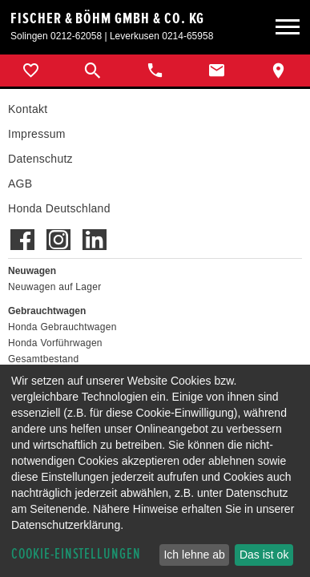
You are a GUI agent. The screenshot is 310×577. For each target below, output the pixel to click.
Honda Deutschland (59, 208)
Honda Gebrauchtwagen (62, 327)
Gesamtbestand (43, 359)
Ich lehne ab (193, 554)
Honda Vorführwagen (55, 343)
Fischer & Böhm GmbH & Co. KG (107, 18)
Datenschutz (40, 158)
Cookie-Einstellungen (76, 554)
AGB (20, 183)
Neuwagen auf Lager (54, 287)
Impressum (37, 133)
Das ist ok (264, 554)
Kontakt (27, 109)
